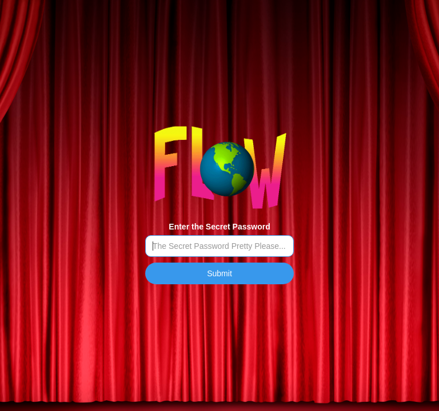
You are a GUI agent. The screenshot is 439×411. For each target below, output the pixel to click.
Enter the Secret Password (219, 226)
